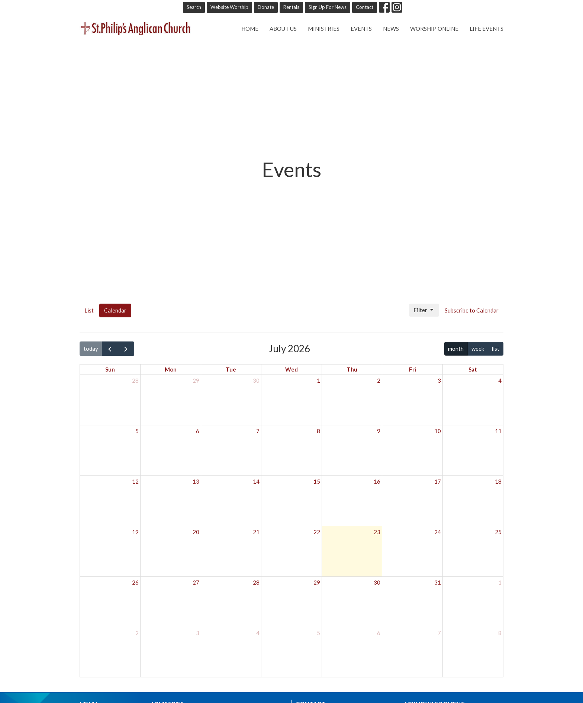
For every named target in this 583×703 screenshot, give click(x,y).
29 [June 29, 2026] (196, 380)
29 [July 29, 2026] (316, 582)
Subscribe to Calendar (472, 310)
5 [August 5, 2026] (318, 633)
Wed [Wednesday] (291, 369)
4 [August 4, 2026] (258, 633)
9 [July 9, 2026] (378, 431)
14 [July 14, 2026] (256, 481)
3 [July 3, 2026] (439, 380)
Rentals (291, 7)
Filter (424, 310)
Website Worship (229, 7)
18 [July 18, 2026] (498, 481)
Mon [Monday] (171, 369)
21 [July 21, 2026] (256, 532)
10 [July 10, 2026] (437, 431)
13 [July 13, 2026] (196, 481)
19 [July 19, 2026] (135, 532)
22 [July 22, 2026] (316, 532)
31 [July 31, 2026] (437, 582)
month (456, 348)
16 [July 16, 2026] (377, 481)
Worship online (434, 28)
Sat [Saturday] (472, 369)
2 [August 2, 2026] (137, 633)
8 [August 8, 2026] (500, 633)
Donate (266, 7)
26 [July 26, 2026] (135, 582)
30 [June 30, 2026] (256, 380)
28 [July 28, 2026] (256, 582)
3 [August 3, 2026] (197, 633)
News (391, 28)
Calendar (115, 310)
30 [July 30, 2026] (377, 582)
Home (249, 28)
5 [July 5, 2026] (137, 431)
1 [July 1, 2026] (318, 380)
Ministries (323, 28)
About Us (283, 28)
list (495, 348)
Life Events (486, 28)
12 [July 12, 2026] (135, 481)
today (91, 348)
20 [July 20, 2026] (196, 532)
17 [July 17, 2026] (437, 481)
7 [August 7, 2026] (439, 633)
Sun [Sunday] (110, 369)
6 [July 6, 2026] (197, 431)
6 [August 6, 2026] (378, 633)
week (477, 348)
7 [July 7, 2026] (258, 431)
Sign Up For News (328, 7)
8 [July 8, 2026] (318, 431)
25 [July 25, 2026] (498, 532)
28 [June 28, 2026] (135, 380)
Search (194, 7)
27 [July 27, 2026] (196, 582)
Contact (364, 7)
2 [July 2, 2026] (378, 380)
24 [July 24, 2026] (437, 532)
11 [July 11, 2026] (498, 431)
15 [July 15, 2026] (316, 481)
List (89, 310)
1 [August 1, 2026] (500, 582)
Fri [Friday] (412, 369)
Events (361, 28)
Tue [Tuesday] (231, 369)
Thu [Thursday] (352, 369)
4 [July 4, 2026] (500, 380)
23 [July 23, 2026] (377, 532)
